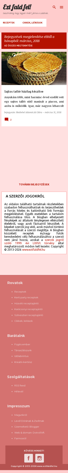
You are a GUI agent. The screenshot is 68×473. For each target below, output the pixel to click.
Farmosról (20, 438)
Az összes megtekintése (18, 45)
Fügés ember (22, 344)
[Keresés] (54, 7)
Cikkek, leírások (32, 22)
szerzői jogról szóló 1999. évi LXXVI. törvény (34, 241)
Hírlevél (18, 391)
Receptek (9, 22)
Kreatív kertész (23, 362)
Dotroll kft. (39, 432)
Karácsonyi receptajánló (28, 309)
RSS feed (19, 385)
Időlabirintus (21, 356)
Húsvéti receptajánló (26, 303)
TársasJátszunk (23, 350)
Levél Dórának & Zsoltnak (29, 420)
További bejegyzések (34, 184)
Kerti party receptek (26, 297)
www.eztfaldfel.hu (33, 249)
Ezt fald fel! (17, 7)
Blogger (34, 426)
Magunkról (20, 414)
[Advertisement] (34, 154)
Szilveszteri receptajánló (28, 315)
